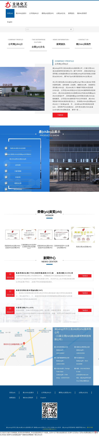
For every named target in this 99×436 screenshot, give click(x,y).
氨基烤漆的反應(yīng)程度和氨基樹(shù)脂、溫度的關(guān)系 (46, 278)
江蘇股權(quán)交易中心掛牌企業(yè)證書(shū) (28, 246)
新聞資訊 (71, 13)
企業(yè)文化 (60, 13)
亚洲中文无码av (73, 432)
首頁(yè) (10, 13)
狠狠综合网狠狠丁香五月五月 (32, 435)
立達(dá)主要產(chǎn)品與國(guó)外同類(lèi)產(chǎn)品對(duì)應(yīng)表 (18, 157)
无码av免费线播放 (85, 432)
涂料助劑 (18, 165)
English (9, 22)
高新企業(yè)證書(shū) (83, 247)
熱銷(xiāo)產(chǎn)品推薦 (18, 148)
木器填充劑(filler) (46, 312)
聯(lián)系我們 (82, 13)
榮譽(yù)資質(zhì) (48, 13)
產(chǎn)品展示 (21, 13)
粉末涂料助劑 (18, 189)
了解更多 (60, 115)
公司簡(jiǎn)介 (34, 13)
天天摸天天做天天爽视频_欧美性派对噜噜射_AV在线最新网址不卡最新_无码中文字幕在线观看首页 (34, 432)
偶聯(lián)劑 (17, 183)
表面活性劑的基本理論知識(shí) (46, 295)
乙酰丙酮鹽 (18, 171)
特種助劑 (18, 177)
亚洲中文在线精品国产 (14, 435)
